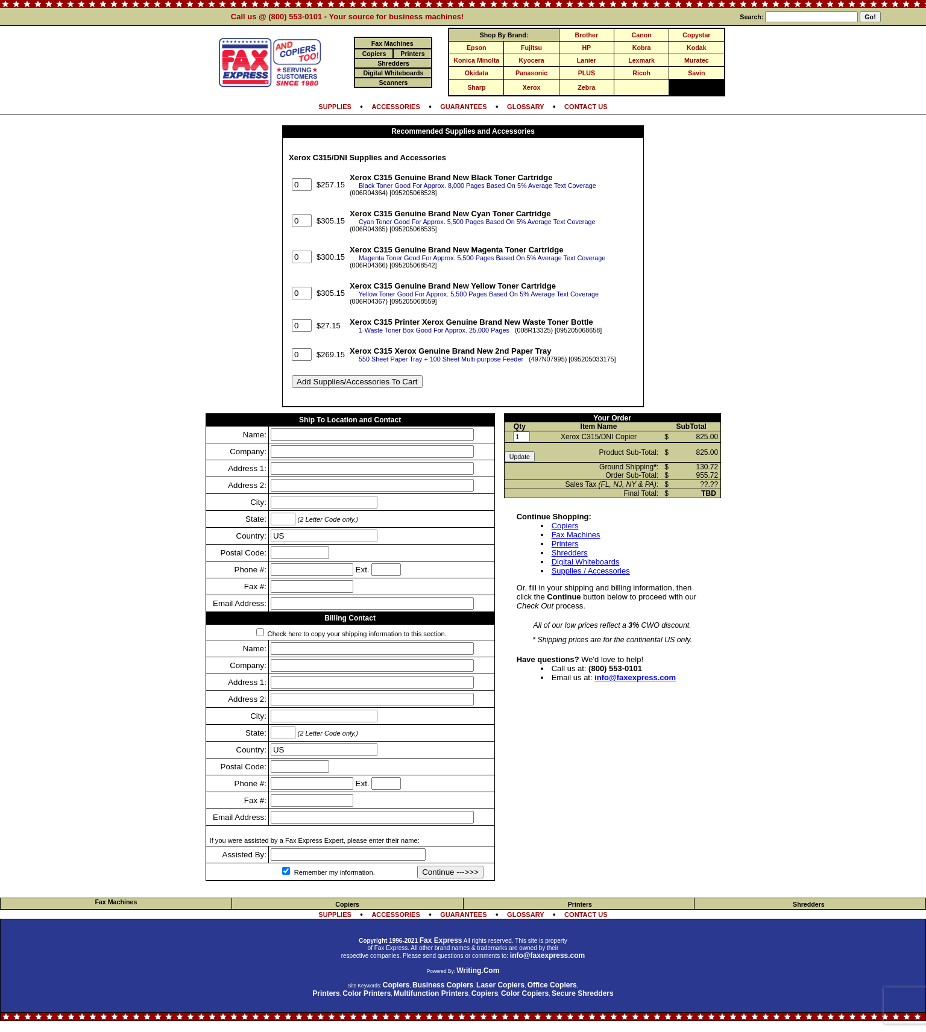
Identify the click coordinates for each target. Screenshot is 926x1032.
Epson (477, 47)
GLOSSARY (525, 106)
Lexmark (641, 60)
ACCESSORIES (395, 106)
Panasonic (531, 73)
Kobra (641, 47)
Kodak (697, 47)
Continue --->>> (450, 872)
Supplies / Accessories (591, 570)
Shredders (570, 552)
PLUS (586, 73)
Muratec (696, 60)
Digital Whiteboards (586, 561)
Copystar (696, 35)
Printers (565, 543)
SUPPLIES (334, 106)
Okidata (476, 73)
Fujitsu (531, 47)
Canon (642, 35)
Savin (696, 73)
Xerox (532, 87)
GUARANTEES (463, 106)
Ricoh (641, 73)
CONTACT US (586, 106)
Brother (586, 35)
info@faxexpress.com (635, 677)
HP (586, 47)
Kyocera (531, 60)
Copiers (565, 525)
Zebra (586, 87)
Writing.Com (477, 970)
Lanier (586, 60)
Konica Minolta (476, 60)
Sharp (476, 87)
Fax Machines (576, 534)
